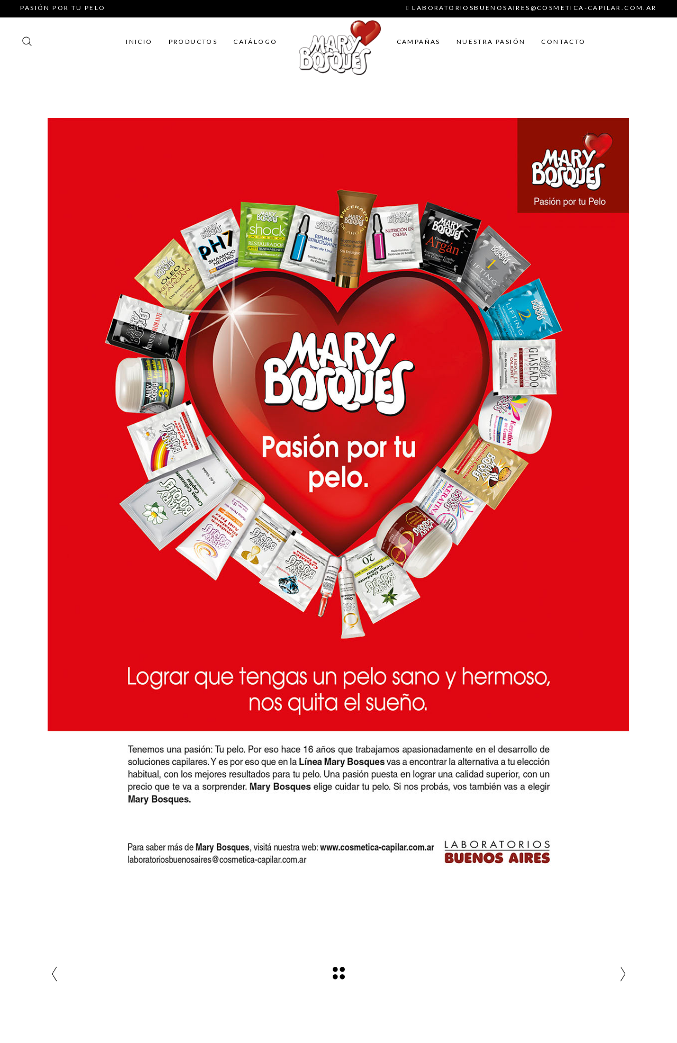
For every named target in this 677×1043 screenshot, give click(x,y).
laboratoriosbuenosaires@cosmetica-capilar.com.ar (531, 8)
